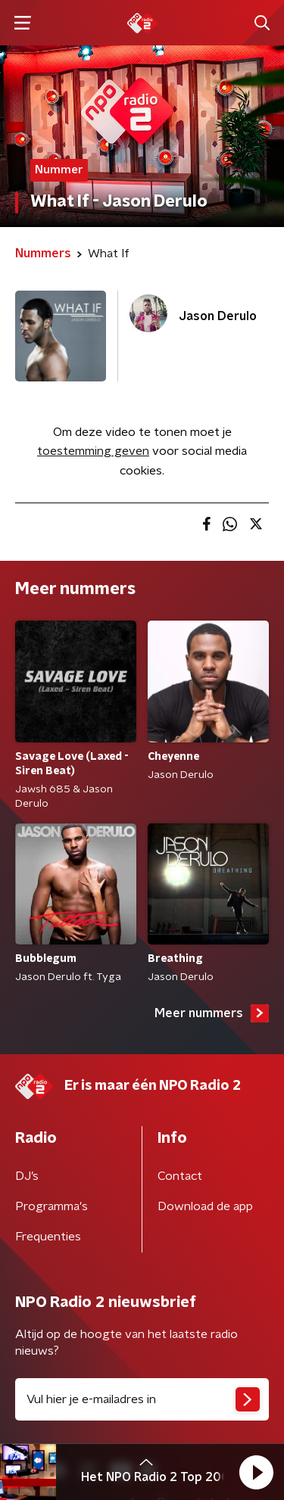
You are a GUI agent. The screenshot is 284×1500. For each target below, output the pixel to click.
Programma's (51, 1206)
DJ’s (27, 1176)
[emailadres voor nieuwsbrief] (142, 1399)
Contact (180, 1176)
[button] (256, 1472)
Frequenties (48, 1237)
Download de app (205, 1206)
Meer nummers (211, 1013)
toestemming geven (93, 451)
